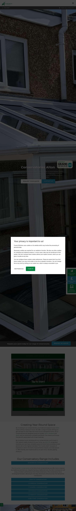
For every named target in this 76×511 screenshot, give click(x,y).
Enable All (30, 268)
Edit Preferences (19, 268)
